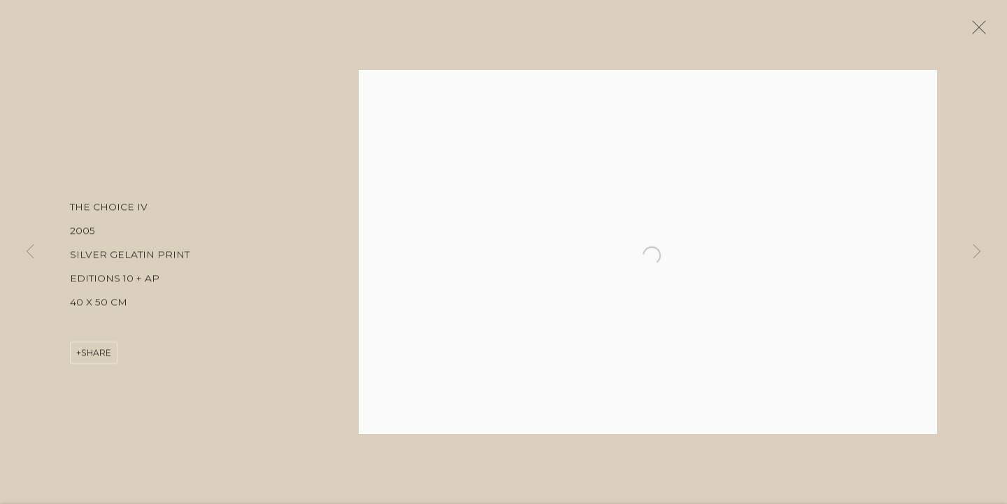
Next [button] (977, 252)
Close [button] (981, 31)
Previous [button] (30, 252)
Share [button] (96, 357)
